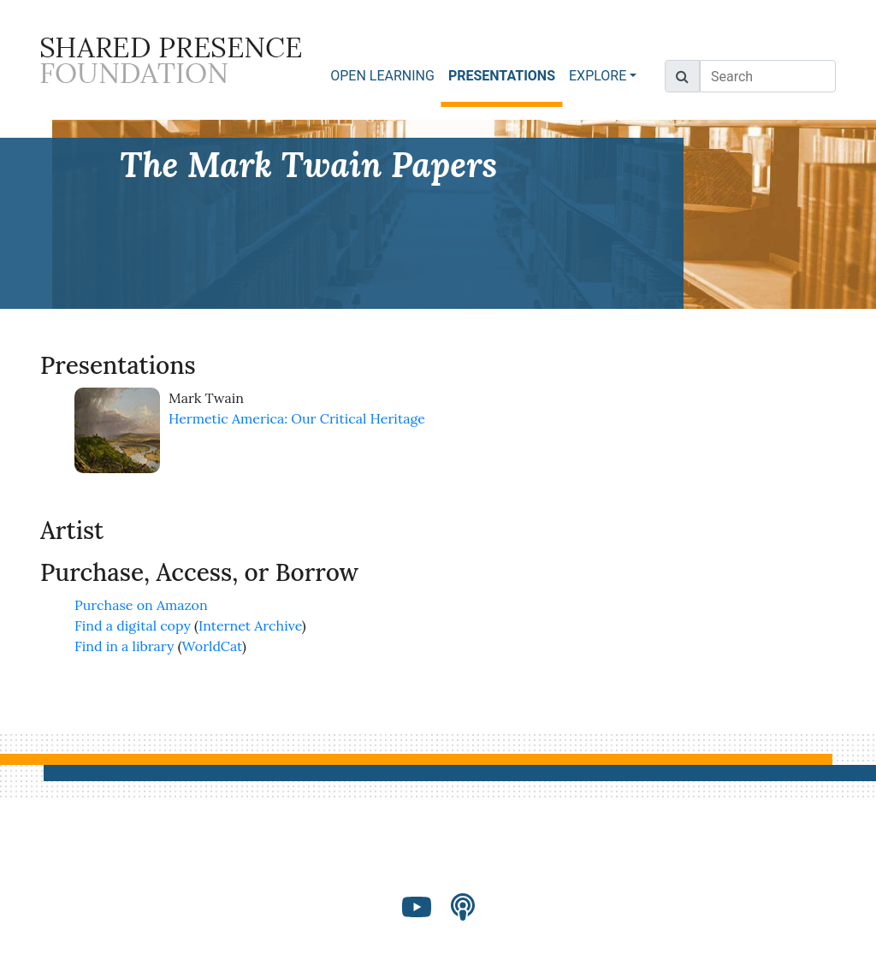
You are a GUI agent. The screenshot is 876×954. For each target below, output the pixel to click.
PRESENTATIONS (505, 75)
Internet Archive (250, 625)
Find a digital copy (132, 625)
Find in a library (124, 646)
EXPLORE (597, 76)
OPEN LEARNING (382, 76)
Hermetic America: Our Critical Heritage (297, 418)
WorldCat (212, 646)
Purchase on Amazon (141, 604)
